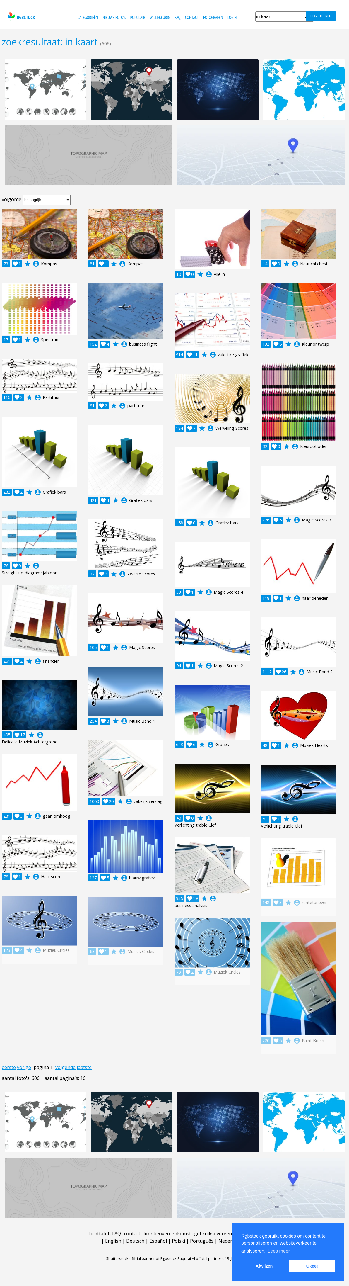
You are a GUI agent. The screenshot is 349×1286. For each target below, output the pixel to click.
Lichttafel (98, 1233)
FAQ (177, 17)
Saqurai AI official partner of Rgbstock (210, 1258)
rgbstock (20, 16)
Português (201, 1241)
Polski (178, 1241)
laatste (84, 1067)
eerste (9, 1067)
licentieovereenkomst (167, 1233)
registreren (321, 15)
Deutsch (135, 1241)
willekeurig (160, 17)
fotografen (213, 17)
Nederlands (231, 1241)
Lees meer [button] (279, 1250)
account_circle (36, 263)
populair (137, 17)
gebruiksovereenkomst (220, 1233)
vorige (24, 1067)
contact (192, 17)
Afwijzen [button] (264, 1266)
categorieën (88, 17)
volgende (65, 1067)
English (113, 1241)
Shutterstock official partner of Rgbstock (141, 1258)
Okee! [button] (312, 1266)
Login (232, 17)
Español (158, 1241)
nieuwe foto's (114, 17)
